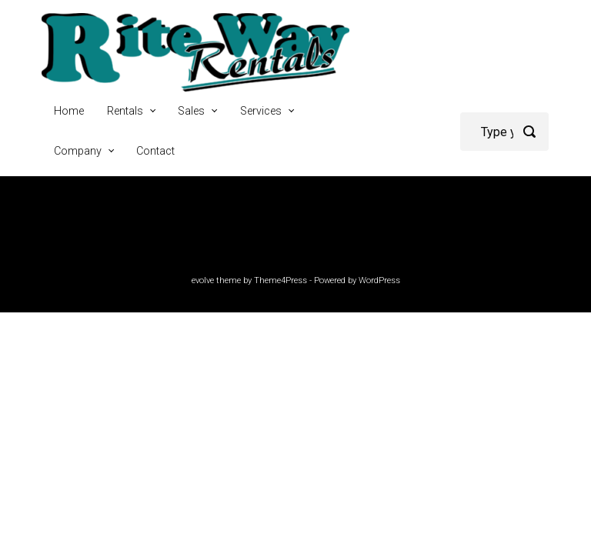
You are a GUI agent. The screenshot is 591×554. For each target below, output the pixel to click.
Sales (191, 111)
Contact (155, 151)
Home (69, 111)
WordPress (379, 280)
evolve (203, 280)
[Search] (504, 131)
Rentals (125, 111)
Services (261, 111)
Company (78, 151)
